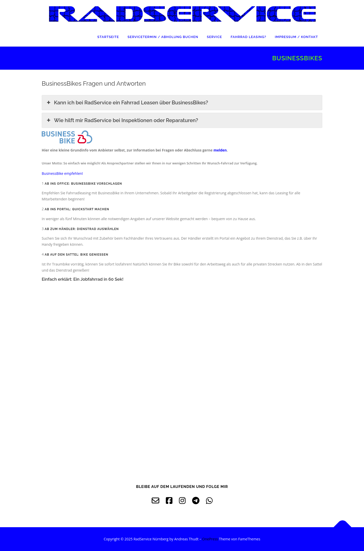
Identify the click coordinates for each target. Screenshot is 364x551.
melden (220, 150)
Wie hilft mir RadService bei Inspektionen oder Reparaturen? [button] (122, 120)
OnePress (210, 539)
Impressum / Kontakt (296, 37)
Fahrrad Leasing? (248, 37)
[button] (62, 173)
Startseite (108, 37)
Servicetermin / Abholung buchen (163, 37)
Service (214, 37)
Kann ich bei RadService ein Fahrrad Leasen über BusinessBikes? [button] (127, 102)
